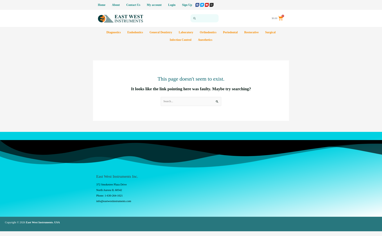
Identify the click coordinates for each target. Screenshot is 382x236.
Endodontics (135, 32)
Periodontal (230, 32)
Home (101, 5)
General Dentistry (160, 32)
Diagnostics (113, 32)
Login (171, 5)
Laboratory (186, 32)
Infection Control (180, 39)
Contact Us (133, 5)
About (116, 5)
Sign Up (187, 5)
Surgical (270, 32)
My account (154, 5)
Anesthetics (205, 39)
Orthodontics (208, 32)
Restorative (251, 32)
